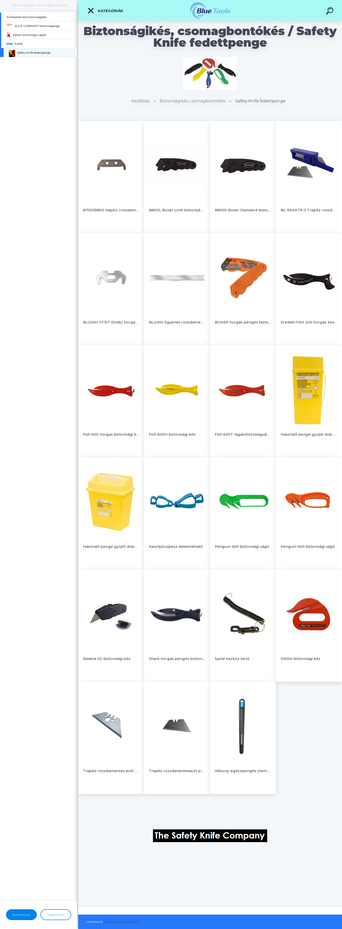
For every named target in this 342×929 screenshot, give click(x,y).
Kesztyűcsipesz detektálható (176, 546)
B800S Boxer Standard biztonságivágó (243, 210)
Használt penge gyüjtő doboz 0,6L (309, 434)
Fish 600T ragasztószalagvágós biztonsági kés (243, 434)
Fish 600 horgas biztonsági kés (111, 434)
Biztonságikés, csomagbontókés (39, 5)
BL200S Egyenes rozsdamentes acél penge (177, 322)
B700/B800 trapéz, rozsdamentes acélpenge (111, 210)
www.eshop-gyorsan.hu (121, 921)
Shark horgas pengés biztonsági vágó (177, 658)
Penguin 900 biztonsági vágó (308, 546)
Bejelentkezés (21, 914)
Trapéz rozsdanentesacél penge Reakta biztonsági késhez (177, 770)
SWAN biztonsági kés (300, 658)
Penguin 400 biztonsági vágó (242, 546)
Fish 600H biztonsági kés (172, 434)
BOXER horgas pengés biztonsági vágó (243, 322)
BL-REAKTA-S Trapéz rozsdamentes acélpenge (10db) (309, 210)
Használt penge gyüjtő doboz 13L (111, 546)
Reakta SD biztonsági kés (106, 658)
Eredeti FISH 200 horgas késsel (309, 322)
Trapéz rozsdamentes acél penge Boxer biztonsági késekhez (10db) (111, 770)
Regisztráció (55, 914)
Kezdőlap (140, 101)
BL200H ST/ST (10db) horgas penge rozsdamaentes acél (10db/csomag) (111, 322)
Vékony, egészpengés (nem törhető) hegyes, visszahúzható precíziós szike (243, 770)
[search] (330, 11)
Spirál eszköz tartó (232, 658)
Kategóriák (105, 10)
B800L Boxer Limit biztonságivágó (177, 210)
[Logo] (210, 10)
